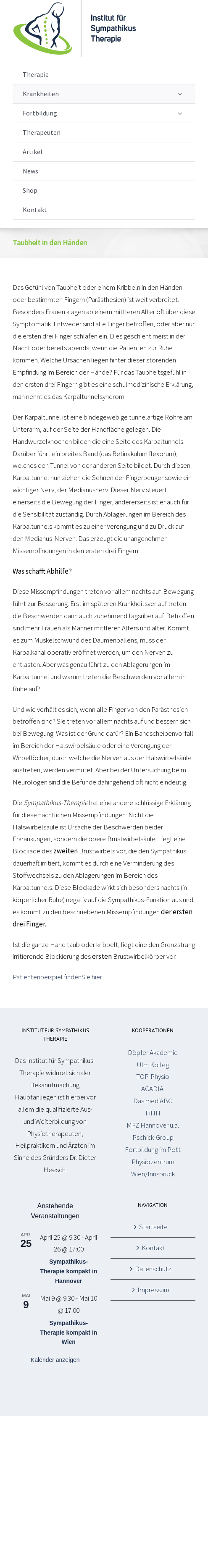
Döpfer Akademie (153, 1052)
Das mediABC (152, 1100)
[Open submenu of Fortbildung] (179, 113)
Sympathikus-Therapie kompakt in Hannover (68, 1271)
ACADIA (153, 1088)
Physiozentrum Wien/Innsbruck (153, 1167)
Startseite (153, 1226)
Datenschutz (153, 1268)
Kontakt (153, 1247)
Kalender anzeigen (55, 1359)
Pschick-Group (153, 1137)
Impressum (153, 1289)
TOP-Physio (152, 1076)
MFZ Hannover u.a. (152, 1125)
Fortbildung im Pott (153, 1149)
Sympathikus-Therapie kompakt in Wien (68, 1332)
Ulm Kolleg (153, 1064)
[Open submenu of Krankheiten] (179, 93)
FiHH (153, 1113)
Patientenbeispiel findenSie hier (57, 976)
